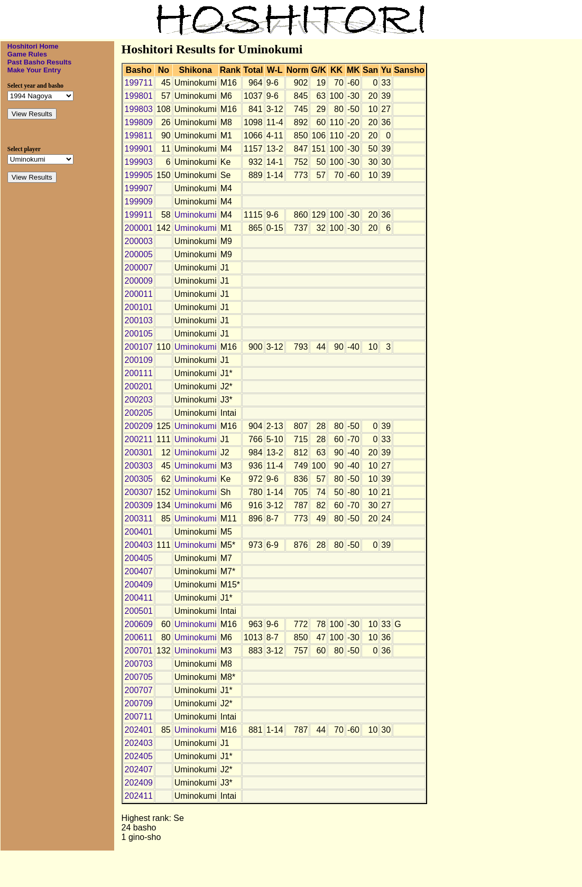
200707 (139, 690)
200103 (139, 320)
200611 (139, 637)
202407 (139, 769)
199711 (139, 82)
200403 (139, 544)
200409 (139, 584)
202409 (139, 782)
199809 (139, 122)
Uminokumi (195, 214)
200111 (139, 373)
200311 (139, 518)
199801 (139, 95)
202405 (139, 756)
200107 (139, 346)
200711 (139, 716)
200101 (139, 307)
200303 (139, 465)
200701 (139, 650)
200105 (139, 333)
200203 (139, 399)
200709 (139, 703)
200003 (139, 241)
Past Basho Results (39, 62)
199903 (139, 161)
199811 (139, 135)
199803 (139, 109)
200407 (139, 571)
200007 (139, 267)
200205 (139, 412)
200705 (139, 677)
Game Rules (27, 54)
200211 (139, 439)
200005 (139, 254)
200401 (139, 531)
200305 (139, 478)
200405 (139, 558)
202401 (139, 729)
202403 (139, 743)
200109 (139, 360)
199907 (139, 188)
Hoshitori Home (33, 46)
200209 (139, 426)
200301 (139, 452)
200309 (139, 505)
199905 (139, 175)
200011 (139, 294)
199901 (139, 148)
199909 (139, 201)
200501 (139, 610)
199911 (139, 214)
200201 (139, 386)
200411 (139, 597)
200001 (139, 227)
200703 (139, 663)
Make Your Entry (34, 70)
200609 (139, 624)
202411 (139, 795)
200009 (139, 280)
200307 (139, 492)
